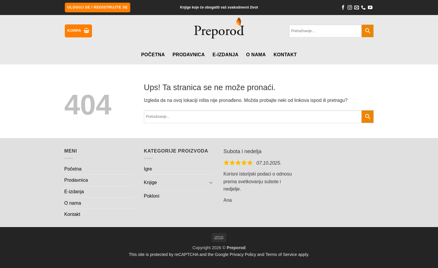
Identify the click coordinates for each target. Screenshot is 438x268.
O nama (256, 54)
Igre (148, 168)
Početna (153, 54)
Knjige (150, 182)
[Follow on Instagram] (350, 8)
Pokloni (151, 195)
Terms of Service (281, 254)
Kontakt (285, 54)
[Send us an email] (356, 8)
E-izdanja (225, 54)
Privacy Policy (243, 254)
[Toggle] (211, 182)
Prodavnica (188, 54)
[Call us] (363, 8)
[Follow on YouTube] (370, 8)
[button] (98, 7)
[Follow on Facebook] (343, 8)
